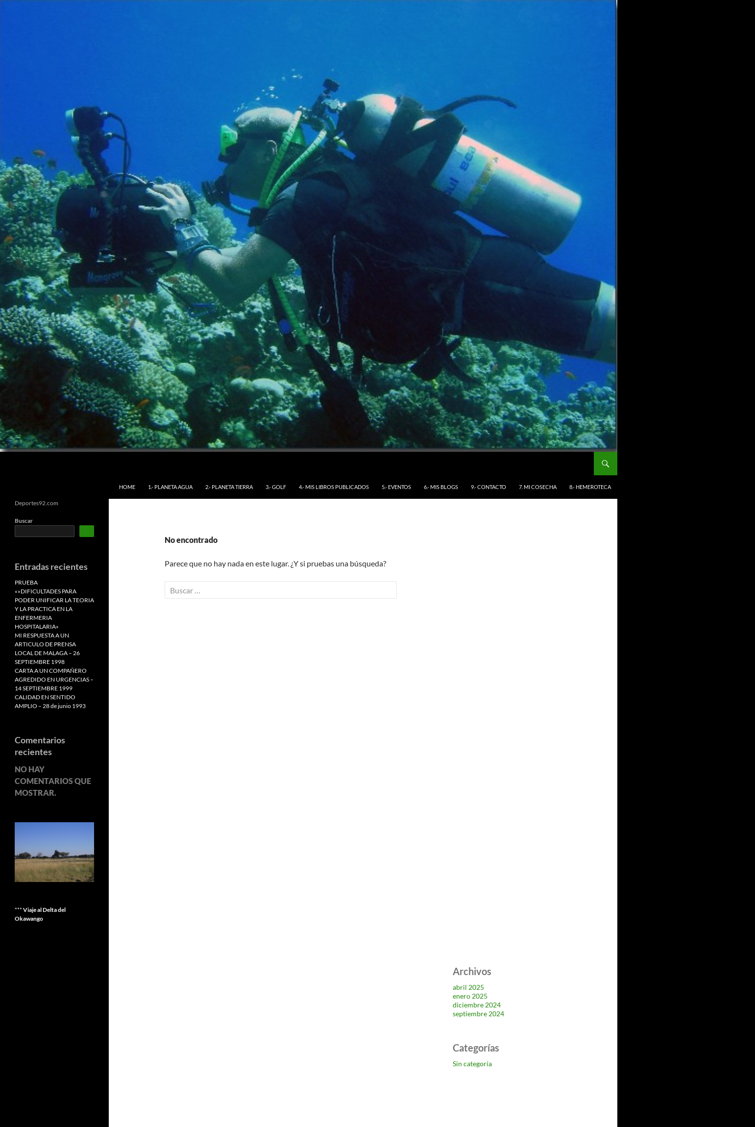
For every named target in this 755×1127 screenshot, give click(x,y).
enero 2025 (470, 996)
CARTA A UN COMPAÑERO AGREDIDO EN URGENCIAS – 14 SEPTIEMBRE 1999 (54, 679)
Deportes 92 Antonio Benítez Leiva (82, 463)
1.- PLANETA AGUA (170, 487)
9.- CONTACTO (488, 487)
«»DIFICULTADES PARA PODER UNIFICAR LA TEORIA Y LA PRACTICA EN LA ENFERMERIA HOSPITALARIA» (54, 609)
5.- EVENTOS (396, 487)
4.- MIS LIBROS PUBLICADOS (334, 487)
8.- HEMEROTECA (590, 487)
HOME (127, 487)
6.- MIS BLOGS (441, 487)
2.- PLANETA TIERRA (229, 487)
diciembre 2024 (477, 1005)
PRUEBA (26, 582)
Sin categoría (472, 1063)
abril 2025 (468, 987)
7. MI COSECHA (538, 487)
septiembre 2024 (478, 1013)
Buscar (24, 520)
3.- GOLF (276, 487)
